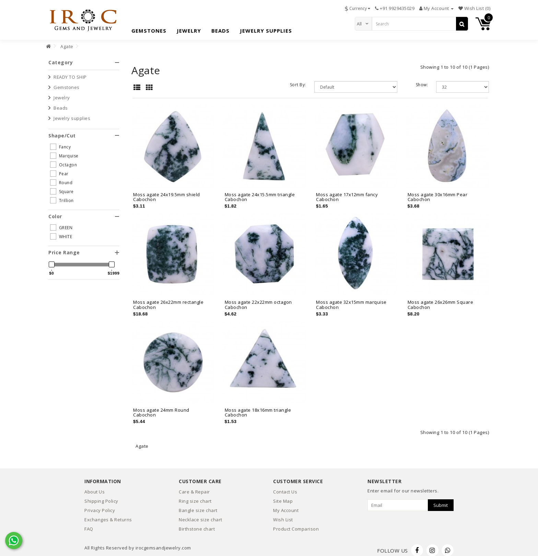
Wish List (283, 516)
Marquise (64, 151)
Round (61, 178)
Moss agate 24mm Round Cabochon (161, 408)
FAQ (88, 525)
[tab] (83, 58)
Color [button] (83, 212)
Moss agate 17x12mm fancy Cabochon (347, 192)
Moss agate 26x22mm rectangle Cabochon (168, 300)
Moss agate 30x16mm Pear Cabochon (438, 192)
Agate (66, 43)
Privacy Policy (99, 506)
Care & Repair (194, 488)
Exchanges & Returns (108, 516)
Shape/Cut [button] (83, 131)
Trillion (62, 196)
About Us (94, 488)
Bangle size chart (198, 506)
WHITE (61, 233)
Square (62, 187)
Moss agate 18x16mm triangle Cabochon (258, 408)
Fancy (60, 143)
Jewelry (189, 28)
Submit (440, 501)
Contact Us (285, 488)
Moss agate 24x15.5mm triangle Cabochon (260, 192)
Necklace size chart (200, 516)
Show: (422, 81)
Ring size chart (195, 497)
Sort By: (298, 81)
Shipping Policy (101, 497)
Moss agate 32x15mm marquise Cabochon (351, 300)
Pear (59, 169)
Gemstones (148, 28)
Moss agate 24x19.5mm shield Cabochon (166, 192)
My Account (286, 506)
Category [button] (83, 58)
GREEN (61, 224)
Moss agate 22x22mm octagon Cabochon (258, 300)
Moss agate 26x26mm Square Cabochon (440, 300)
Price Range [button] (83, 248)
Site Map (283, 497)
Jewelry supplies (266, 28)
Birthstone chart (197, 525)
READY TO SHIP (70, 73)
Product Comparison (296, 525)
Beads (220, 28)
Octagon (63, 160)
